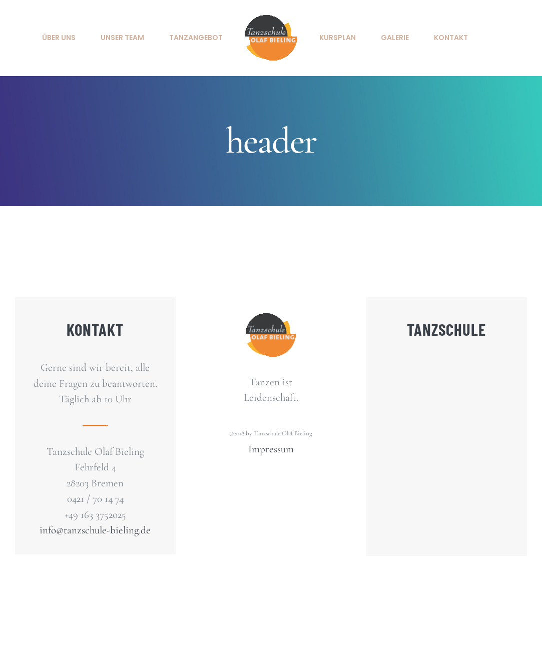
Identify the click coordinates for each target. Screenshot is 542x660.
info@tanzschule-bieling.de (95, 530)
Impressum (271, 449)
